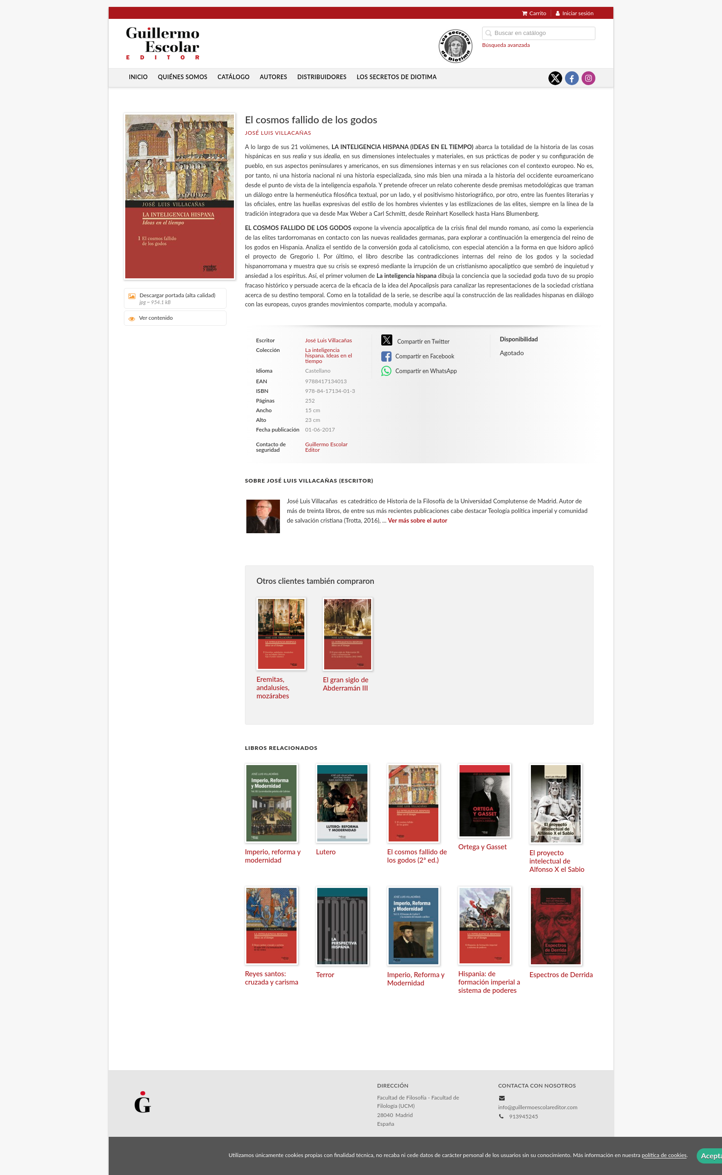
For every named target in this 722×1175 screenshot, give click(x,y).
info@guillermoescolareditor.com (537, 1107)
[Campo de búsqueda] (538, 33)
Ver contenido (150, 318)
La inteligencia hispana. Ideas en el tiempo (328, 355)
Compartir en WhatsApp (419, 371)
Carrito (534, 13)
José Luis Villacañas (278, 132)
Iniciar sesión (575, 13)
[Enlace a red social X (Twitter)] (555, 78)
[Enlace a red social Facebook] (572, 78)
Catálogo (234, 77)
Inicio (138, 77)
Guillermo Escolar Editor (326, 447)
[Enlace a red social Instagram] (588, 78)
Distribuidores (322, 77)
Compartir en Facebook (417, 357)
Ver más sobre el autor (418, 520)
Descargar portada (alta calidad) (171, 298)
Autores (273, 77)
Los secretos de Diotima (397, 77)
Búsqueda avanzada (506, 44)
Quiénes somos (183, 77)
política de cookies (664, 1155)
